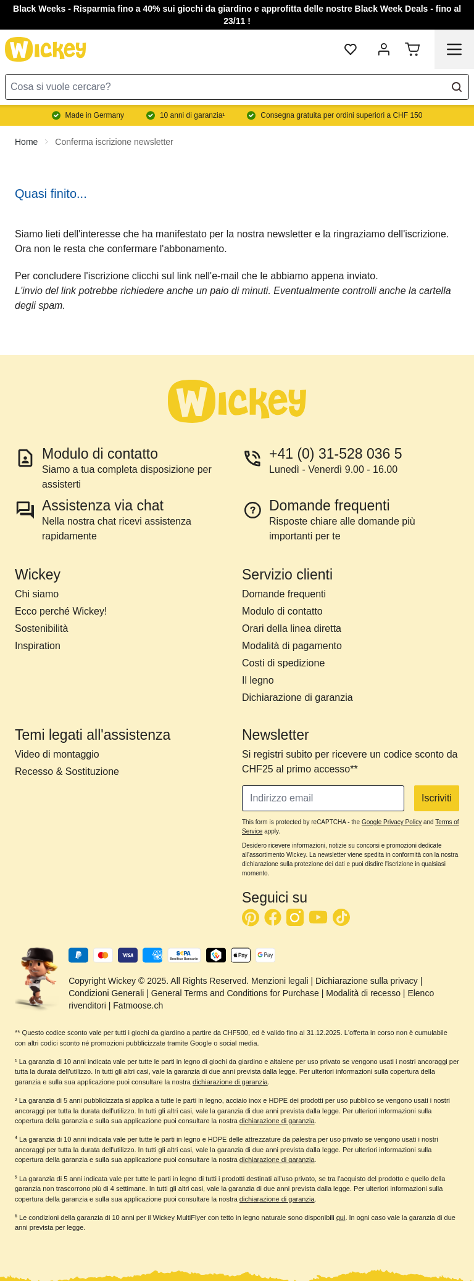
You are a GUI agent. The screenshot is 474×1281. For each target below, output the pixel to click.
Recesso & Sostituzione (67, 771)
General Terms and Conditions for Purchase (235, 993)
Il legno (258, 680)
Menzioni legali (280, 981)
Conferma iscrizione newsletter (114, 142)
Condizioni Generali (106, 993)
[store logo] (45, 49)
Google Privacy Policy (392, 822)
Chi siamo (37, 594)
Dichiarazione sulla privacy (366, 981)
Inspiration (37, 645)
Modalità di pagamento (292, 645)
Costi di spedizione (283, 663)
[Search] (456, 87)
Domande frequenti (284, 594)
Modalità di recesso (363, 993)
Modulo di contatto (282, 611)
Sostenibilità (41, 628)
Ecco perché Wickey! (61, 611)
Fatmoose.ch (138, 1005)
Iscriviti (437, 798)
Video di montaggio (57, 754)
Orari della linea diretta (291, 628)
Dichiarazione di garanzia (297, 697)
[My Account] (383, 49)
